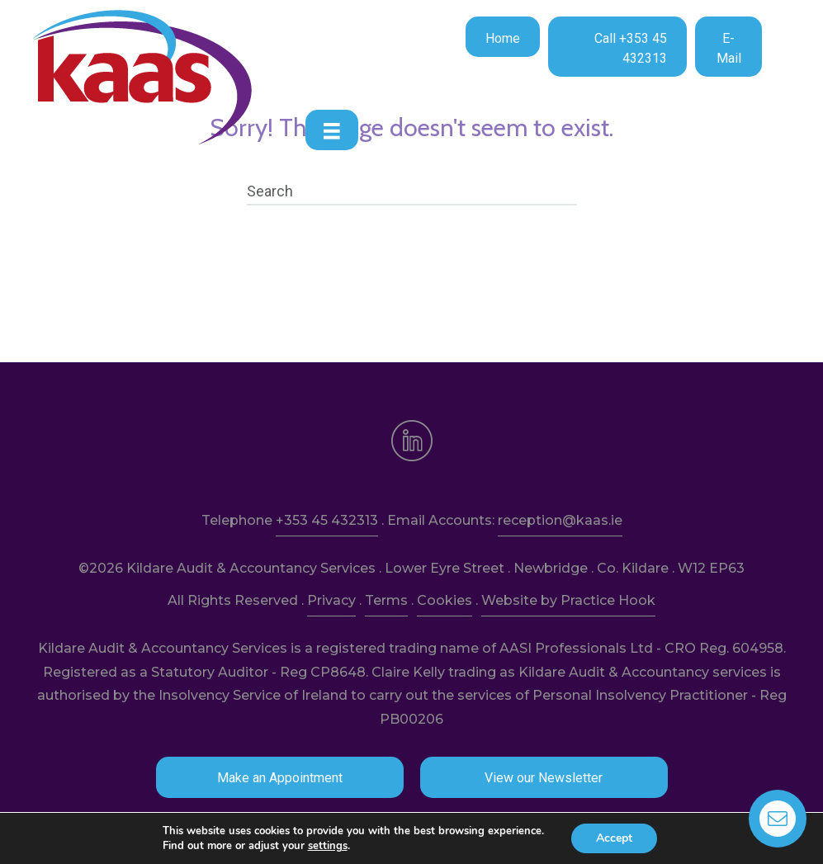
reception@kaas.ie (560, 520)
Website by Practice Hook (568, 600)
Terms (386, 600)
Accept (614, 838)
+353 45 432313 (327, 520)
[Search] (412, 191)
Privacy (331, 600)
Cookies (444, 600)
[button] (503, 37)
